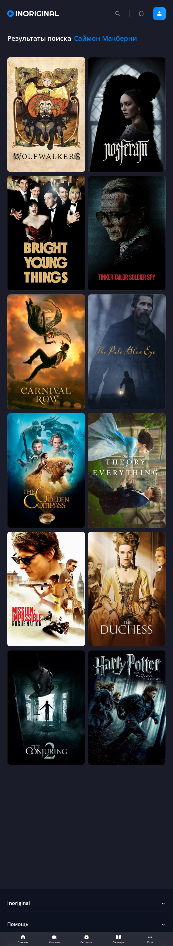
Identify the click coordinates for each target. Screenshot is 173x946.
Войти (159, 13)
